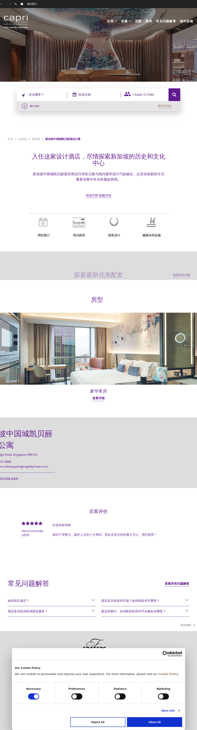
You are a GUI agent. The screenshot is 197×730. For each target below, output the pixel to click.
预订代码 (34, 106)
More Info (168, 710)
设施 (124, 21)
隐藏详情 (105, 195)
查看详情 (98, 414)
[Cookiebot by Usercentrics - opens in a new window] (165, 654)
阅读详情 (92, 195)
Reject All (97, 722)
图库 (149, 21)
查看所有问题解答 (177, 583)
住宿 (110, 21)
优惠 (138, 21)
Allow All (155, 722)
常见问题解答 (166, 21)
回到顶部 (188, 625)
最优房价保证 (165, 105)
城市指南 (186, 21)
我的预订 (32, 4)
